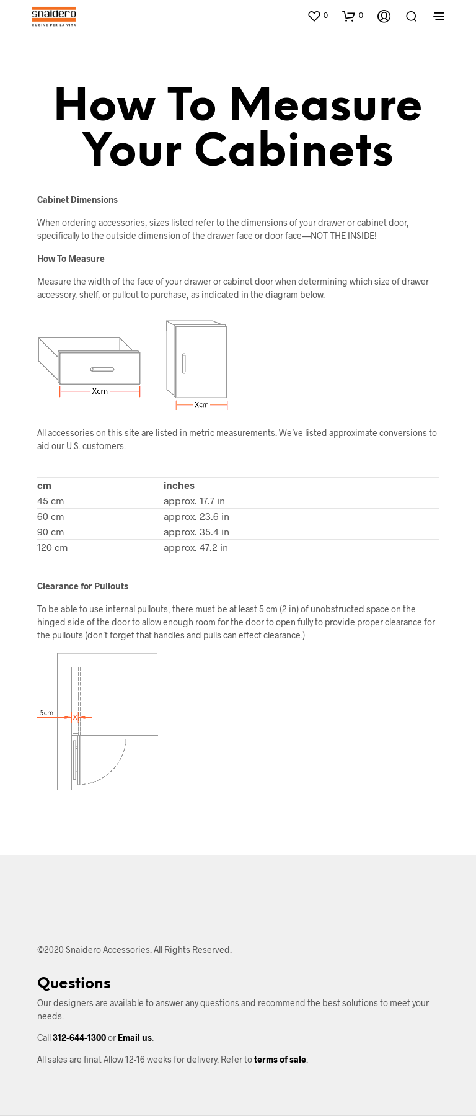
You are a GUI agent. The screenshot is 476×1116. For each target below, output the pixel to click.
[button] (317, 15)
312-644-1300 (79, 1037)
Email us (135, 1037)
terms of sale (280, 1059)
